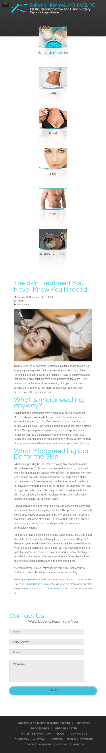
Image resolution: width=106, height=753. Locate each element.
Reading (71, 739)
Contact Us (79, 733)
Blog (60, 733)
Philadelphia (22, 739)
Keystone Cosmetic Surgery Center (44, 723)
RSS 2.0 (29, 588)
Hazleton (78, 745)
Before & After (66, 728)
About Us (83, 723)
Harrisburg (56, 739)
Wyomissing (86, 739)
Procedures (40, 728)
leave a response (56, 588)
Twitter (51, 21)
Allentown (39, 739)
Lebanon (29, 745)
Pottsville (63, 745)
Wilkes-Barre (45, 745)
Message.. (46, 671)
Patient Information (36, 733)
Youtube (65, 21)
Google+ (60, 21)
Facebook (41, 21)
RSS (55, 21)
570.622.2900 (59, 26)
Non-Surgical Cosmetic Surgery (35, 584)
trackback (72, 588)
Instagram (46, 21)
